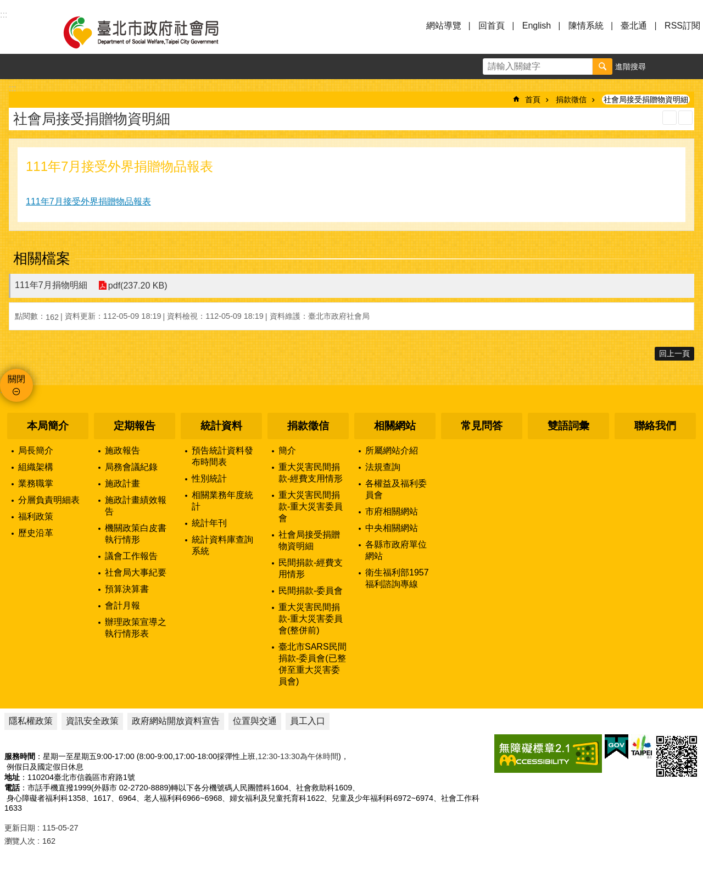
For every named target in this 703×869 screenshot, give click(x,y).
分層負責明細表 (49, 500)
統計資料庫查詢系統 (222, 545)
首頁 (532, 99)
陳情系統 (586, 25)
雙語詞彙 (568, 425)
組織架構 (35, 467)
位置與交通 (255, 721)
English (536, 25)
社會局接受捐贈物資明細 (646, 99)
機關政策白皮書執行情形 (135, 533)
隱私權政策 (31, 721)
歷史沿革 (35, 533)
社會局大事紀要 (135, 572)
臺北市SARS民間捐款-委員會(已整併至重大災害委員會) (312, 664)
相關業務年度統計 (222, 500)
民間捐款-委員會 (310, 590)
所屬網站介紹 (391, 450)
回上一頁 (674, 353)
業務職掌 (35, 483)
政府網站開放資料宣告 (176, 721)
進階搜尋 (630, 66)
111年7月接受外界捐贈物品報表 (88, 201)
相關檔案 (41, 258)
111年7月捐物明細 (51, 285)
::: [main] (12, 88)
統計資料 (221, 425)
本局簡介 (48, 425)
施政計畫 (122, 483)
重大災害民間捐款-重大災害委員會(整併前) (310, 618)
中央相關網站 (391, 528)
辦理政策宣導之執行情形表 (135, 627)
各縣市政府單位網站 (396, 550)
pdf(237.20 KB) (138, 285)
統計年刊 (209, 523)
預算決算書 (127, 589)
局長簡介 (35, 450)
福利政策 (35, 516)
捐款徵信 (571, 99)
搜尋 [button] (602, 66)
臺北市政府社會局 (154, 32)
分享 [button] (690, 66)
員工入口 (307, 721)
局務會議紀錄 (131, 467)
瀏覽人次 (19, 841)
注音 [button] (685, 117)
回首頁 (491, 25)
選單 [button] (22, 31)
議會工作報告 (131, 556)
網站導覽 (443, 25)
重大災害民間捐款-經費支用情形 (310, 472)
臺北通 (634, 25)
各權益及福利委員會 (396, 489)
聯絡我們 (655, 425)
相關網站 (395, 425)
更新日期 (19, 827)
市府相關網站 (391, 511)
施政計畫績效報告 (135, 505)
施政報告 (122, 450)
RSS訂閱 (682, 25)
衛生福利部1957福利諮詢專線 (397, 578)
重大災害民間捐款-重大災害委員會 (310, 506)
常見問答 (482, 425)
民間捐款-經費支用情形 (310, 568)
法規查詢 (382, 467)
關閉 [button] (16, 379)
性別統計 (209, 478)
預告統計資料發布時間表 (222, 456)
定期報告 (134, 425)
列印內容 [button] (669, 117)
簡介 (287, 450)
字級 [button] (665, 66)
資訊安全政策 (92, 721)
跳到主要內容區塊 (5, 5)
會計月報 (122, 605)
